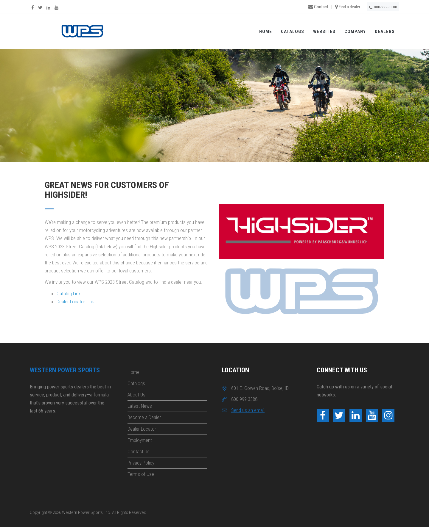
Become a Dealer (144, 417)
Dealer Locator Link (75, 302)
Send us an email (248, 410)
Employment (140, 440)
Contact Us (139, 451)
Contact (318, 7)
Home (265, 31)
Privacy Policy (141, 463)
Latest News (140, 406)
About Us (136, 395)
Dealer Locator (142, 429)
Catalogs (292, 31)
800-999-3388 (383, 7)
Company (355, 31)
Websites (324, 31)
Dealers (385, 31)
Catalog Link (68, 294)
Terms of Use (141, 474)
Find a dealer (347, 7)
